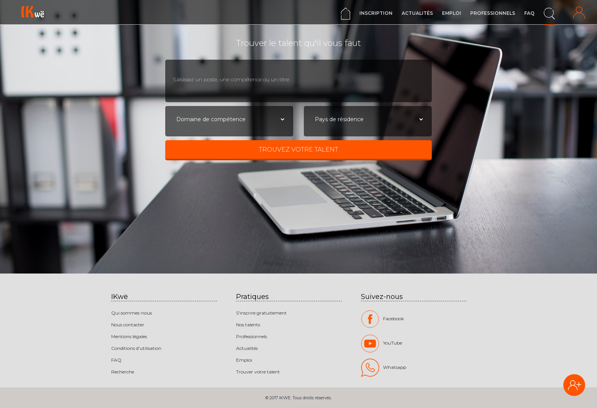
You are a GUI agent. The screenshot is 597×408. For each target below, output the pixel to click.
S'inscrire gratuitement (261, 313)
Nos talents (248, 324)
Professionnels (492, 13)
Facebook (382, 319)
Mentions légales (129, 336)
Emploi (451, 13)
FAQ (529, 13)
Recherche (122, 372)
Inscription (376, 13)
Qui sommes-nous (131, 313)
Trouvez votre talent (298, 149)
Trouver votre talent (258, 372)
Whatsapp (383, 368)
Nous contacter (127, 324)
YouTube (381, 343)
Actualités (417, 13)
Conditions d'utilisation (136, 348)
